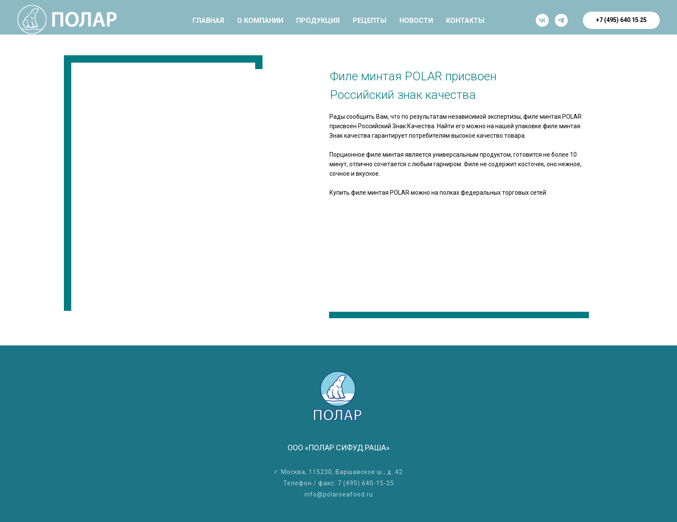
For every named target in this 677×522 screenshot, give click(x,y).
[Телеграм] (561, 20)
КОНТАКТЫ (465, 20)
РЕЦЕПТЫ (369, 20)
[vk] (542, 20)
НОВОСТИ (416, 20)
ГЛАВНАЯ (208, 20)
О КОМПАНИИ (260, 20)
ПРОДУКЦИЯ (318, 20)
